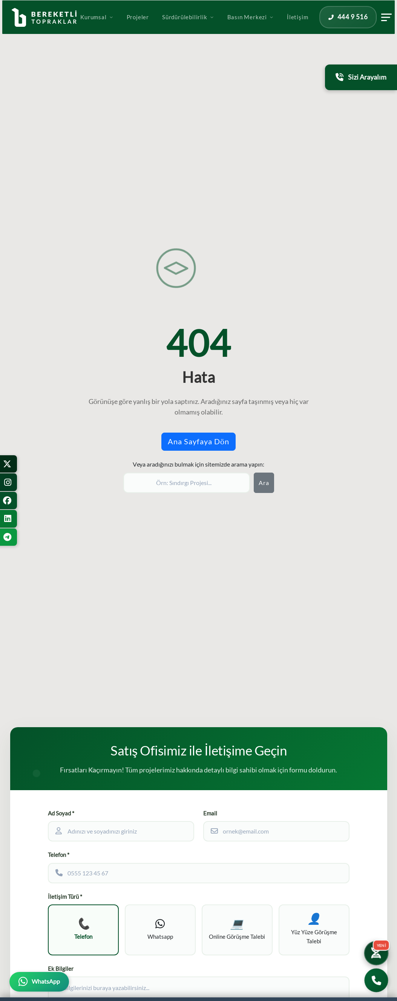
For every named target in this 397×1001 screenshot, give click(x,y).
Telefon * (58, 855)
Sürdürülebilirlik (214, 27)
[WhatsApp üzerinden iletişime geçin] (39, 982)
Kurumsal (122, 27)
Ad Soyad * (61, 813)
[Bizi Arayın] (376, 980)
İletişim (323, 27)
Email (210, 813)
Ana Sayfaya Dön (198, 441)
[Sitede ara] (186, 483)
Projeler (164, 27)
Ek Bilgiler (61, 971)
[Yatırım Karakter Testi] (375, 951)
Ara (264, 482)
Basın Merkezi (276, 27)
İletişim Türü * (65, 897)
